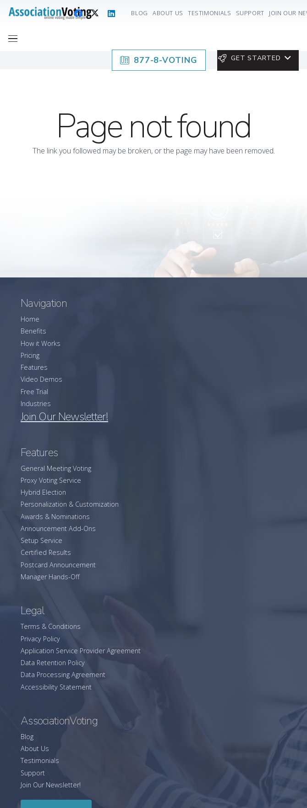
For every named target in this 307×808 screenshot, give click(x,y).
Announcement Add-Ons (58, 528)
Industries (36, 403)
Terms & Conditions (51, 626)
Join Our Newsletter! (51, 784)
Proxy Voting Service (51, 480)
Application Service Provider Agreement (81, 650)
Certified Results (46, 552)
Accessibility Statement (56, 687)
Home (30, 319)
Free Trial (34, 391)
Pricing (30, 355)
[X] (95, 13)
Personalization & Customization (70, 504)
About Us (35, 748)
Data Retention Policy (53, 662)
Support (33, 772)
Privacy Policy (40, 638)
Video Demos (41, 379)
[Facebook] (78, 13)
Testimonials (40, 760)
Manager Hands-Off (50, 576)
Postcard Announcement (58, 564)
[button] (13, 38)
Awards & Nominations (55, 516)
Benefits (33, 331)
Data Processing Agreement (63, 674)
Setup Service (41, 540)
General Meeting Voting (56, 468)
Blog (27, 736)
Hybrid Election (43, 492)
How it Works (40, 343)
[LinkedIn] (111, 13)
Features (34, 367)
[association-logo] (50, 13)
